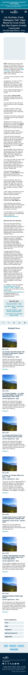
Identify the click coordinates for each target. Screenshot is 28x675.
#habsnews (13, 646)
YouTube (6, 289)
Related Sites (8, 636)
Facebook (6, 287)
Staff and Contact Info (11, 633)
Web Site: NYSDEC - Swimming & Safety (14, 307)
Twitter (12, 287)
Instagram (17, 287)
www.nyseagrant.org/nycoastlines (13, 292)
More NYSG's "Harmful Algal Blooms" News (14, 314)
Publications (8, 629)
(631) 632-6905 (5, 661)
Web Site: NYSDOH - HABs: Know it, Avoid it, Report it (14, 310)
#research (21, 646)
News (6, 626)
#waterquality (14, 649)
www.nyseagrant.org (9, 286)
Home (6, 622)
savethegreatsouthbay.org (11, 216)
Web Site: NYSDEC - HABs (14, 304)
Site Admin (23, 666)
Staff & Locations (12, 666)
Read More (5, 369)
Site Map (5, 666)
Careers (18, 666)
